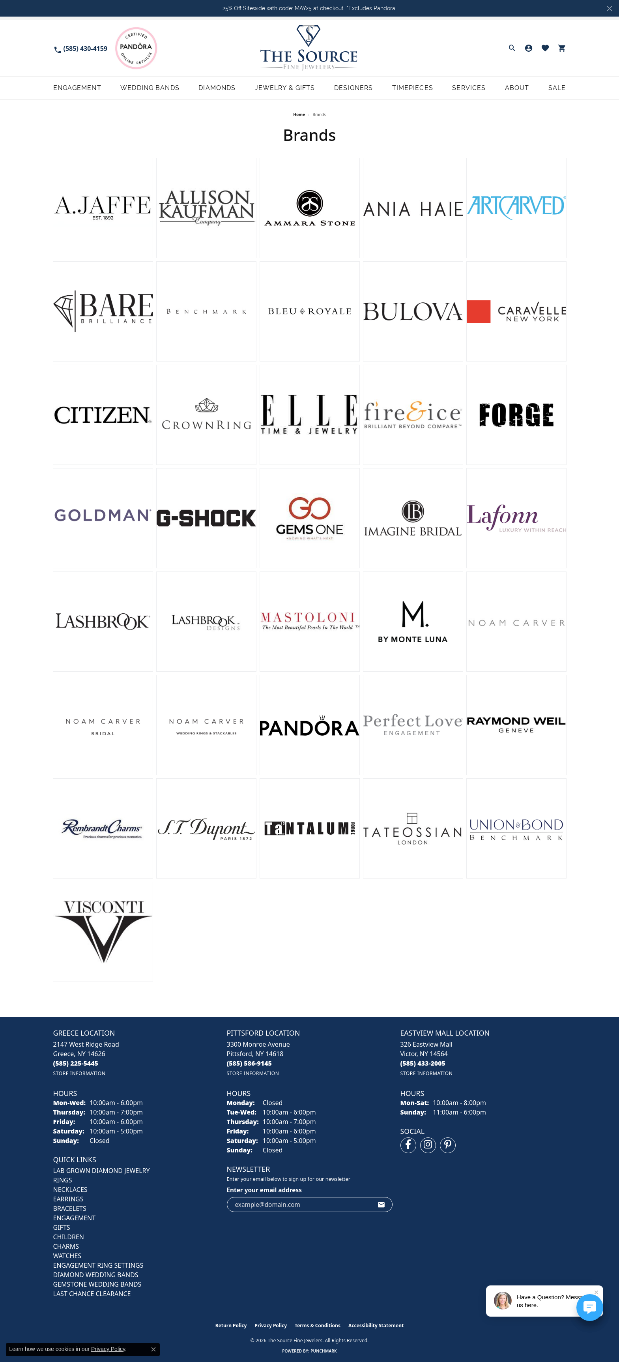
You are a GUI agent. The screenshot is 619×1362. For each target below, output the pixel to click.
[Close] (609, 8)
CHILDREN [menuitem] (68, 1237)
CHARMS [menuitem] (66, 1246)
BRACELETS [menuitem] (69, 1208)
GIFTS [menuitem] (61, 1227)
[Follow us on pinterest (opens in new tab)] (448, 1145)
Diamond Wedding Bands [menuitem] (95, 1274)
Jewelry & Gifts (285, 88)
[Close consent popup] (153, 1349)
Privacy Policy (270, 1325)
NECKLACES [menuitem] (70, 1189)
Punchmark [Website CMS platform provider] (323, 1351)
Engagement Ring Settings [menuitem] (98, 1265)
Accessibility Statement (376, 1325)
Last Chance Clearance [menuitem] (92, 1293)
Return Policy (231, 1325)
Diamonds (217, 88)
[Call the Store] (76, 1063)
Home (299, 114)
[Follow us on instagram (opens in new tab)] (428, 1145)
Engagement (77, 88)
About (517, 88)
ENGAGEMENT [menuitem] (74, 1218)
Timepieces (412, 88)
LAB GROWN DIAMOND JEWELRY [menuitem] (101, 1170)
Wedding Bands (150, 88)
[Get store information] (79, 1073)
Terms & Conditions (317, 1325)
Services (469, 88)
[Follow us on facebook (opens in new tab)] (408, 1145)
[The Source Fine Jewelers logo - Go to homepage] (309, 48)
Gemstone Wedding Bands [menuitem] (97, 1284)
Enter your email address (264, 1190)
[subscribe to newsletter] (381, 1204)
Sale (557, 88)
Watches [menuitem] (67, 1255)
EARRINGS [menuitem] (68, 1199)
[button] (512, 48)
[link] (80, 47)
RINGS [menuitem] (62, 1180)
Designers (353, 88)
